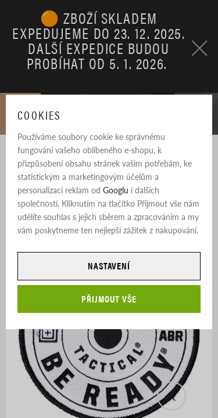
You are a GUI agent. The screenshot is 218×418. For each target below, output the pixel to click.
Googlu (115, 190)
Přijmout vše (109, 298)
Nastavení (109, 265)
